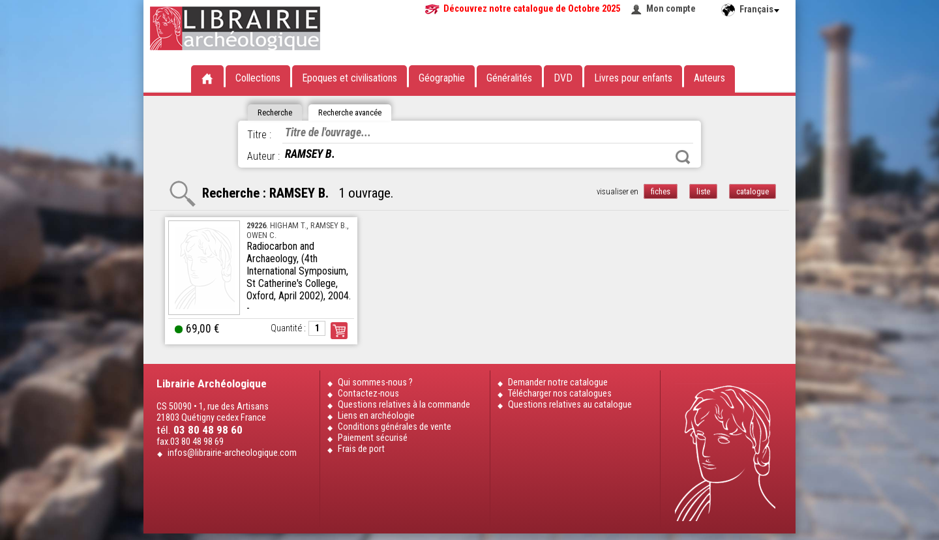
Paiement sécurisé (373, 437)
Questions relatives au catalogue (570, 404)
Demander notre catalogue (558, 382)
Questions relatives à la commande (404, 404)
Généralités (509, 78)
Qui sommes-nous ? (375, 382)
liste (703, 191)
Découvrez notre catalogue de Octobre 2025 (531, 8)
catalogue (752, 191)
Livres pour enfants (633, 78)
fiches (660, 191)
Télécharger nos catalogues (560, 393)
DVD (563, 78)
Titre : (259, 134)
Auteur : (263, 156)
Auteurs (709, 78)
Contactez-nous (368, 393)
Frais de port (361, 449)
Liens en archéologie (376, 415)
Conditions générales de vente (394, 426)
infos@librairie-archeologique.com (232, 452)
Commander (339, 330)
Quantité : (288, 328)
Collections (257, 78)
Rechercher (683, 157)
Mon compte (671, 8)
